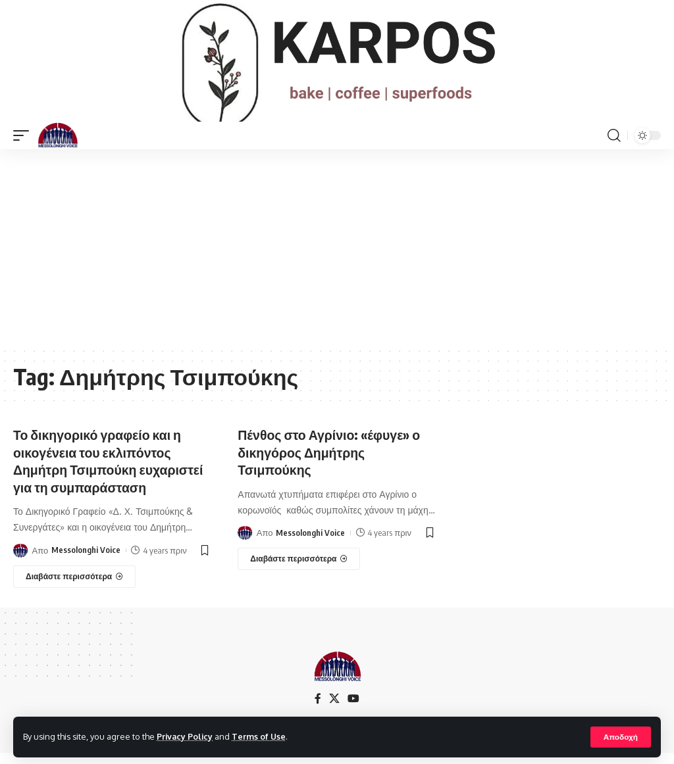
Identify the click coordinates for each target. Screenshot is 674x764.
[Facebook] (317, 710)
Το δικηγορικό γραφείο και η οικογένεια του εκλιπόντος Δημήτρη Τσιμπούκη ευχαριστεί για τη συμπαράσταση (111, 472)
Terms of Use (261, 736)
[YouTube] (353, 710)
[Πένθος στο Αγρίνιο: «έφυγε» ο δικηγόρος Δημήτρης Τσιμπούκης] (299, 571)
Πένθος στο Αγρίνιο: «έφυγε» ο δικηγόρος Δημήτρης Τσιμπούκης (331, 464)
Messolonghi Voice (85, 561)
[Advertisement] (337, 260)
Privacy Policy (186, 736)
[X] (334, 710)
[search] (614, 148)
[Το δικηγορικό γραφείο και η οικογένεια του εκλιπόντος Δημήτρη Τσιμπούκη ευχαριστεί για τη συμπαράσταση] (74, 588)
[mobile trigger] (24, 148)
